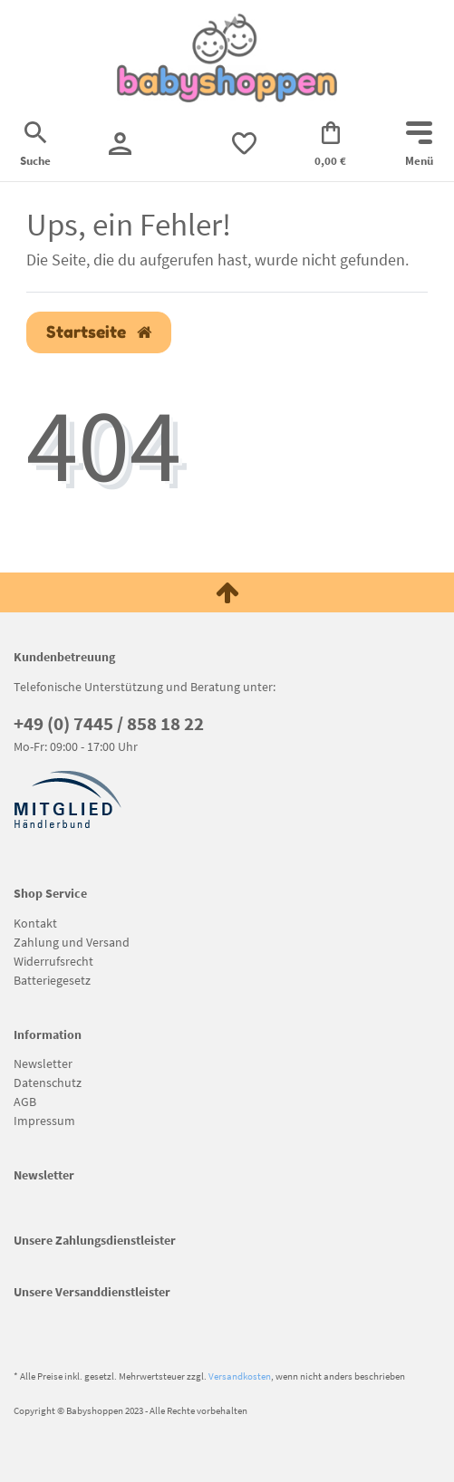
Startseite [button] (98, 332)
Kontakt (35, 923)
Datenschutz (48, 1082)
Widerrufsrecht (53, 961)
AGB (25, 1101)
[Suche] (35, 146)
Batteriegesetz (52, 980)
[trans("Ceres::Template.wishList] (245, 143)
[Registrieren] (120, 143)
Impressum (44, 1120)
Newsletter (43, 1063)
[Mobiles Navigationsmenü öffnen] (419, 146)
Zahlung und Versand (72, 942)
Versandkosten (239, 1376)
